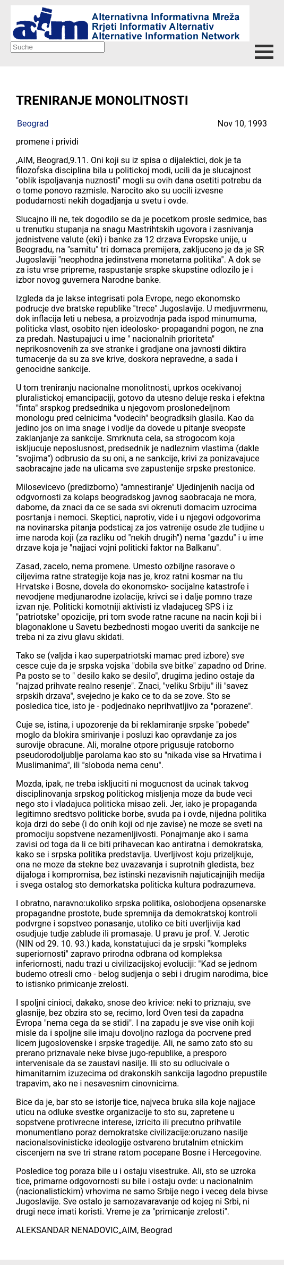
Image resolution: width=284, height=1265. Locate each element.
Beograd (32, 124)
